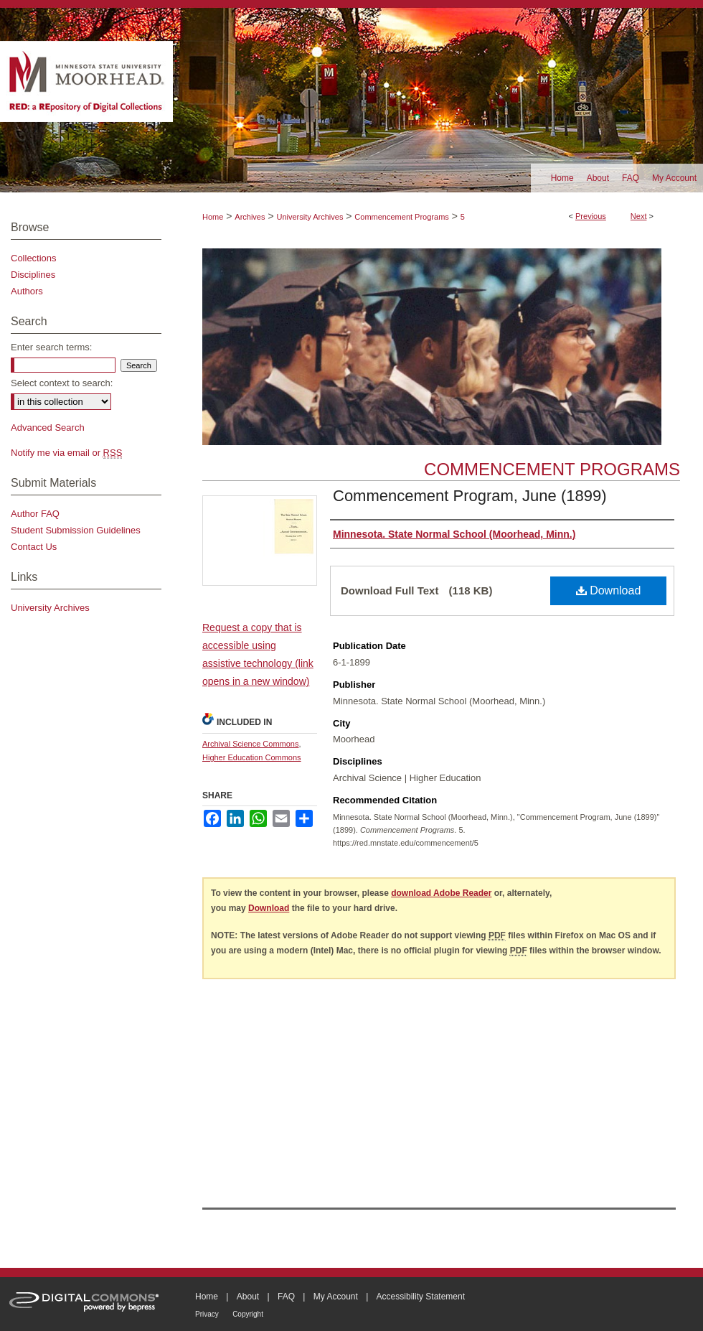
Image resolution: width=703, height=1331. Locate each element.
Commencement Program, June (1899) (470, 496)
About (248, 1297)
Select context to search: (62, 383)
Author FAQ (35, 513)
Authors (27, 291)
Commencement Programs (401, 217)
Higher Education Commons (251, 757)
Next (639, 216)
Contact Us (34, 546)
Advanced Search (48, 427)
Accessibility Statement (421, 1297)
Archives (250, 217)
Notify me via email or (66, 452)
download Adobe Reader (441, 893)
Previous (590, 216)
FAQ (286, 1297)
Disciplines (33, 274)
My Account (335, 1297)
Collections (34, 258)
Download (608, 590)
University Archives (309, 217)
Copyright (247, 1314)
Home (212, 217)
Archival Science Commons (250, 743)
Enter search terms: (51, 347)
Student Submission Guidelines (76, 530)
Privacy (207, 1314)
